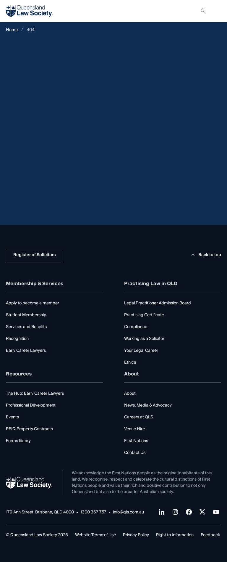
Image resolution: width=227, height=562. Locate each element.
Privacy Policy (136, 535)
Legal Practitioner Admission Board (157, 303)
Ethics (130, 362)
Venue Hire (134, 429)
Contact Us (134, 452)
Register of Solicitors (34, 254)
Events (12, 417)
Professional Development (31, 405)
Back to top (205, 254)
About (130, 393)
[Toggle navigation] (216, 11)
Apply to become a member (32, 303)
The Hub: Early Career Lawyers (35, 393)
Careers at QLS (138, 417)
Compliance (135, 326)
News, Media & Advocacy (148, 405)
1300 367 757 (93, 512)
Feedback (210, 535)
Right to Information (175, 535)
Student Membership (26, 315)
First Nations (136, 440)
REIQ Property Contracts (29, 429)
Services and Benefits (26, 326)
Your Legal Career (141, 350)
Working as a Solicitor (144, 338)
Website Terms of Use (95, 535)
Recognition (17, 338)
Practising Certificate (144, 315)
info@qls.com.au (128, 512)
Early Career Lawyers (26, 350)
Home (12, 30)
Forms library (18, 440)
